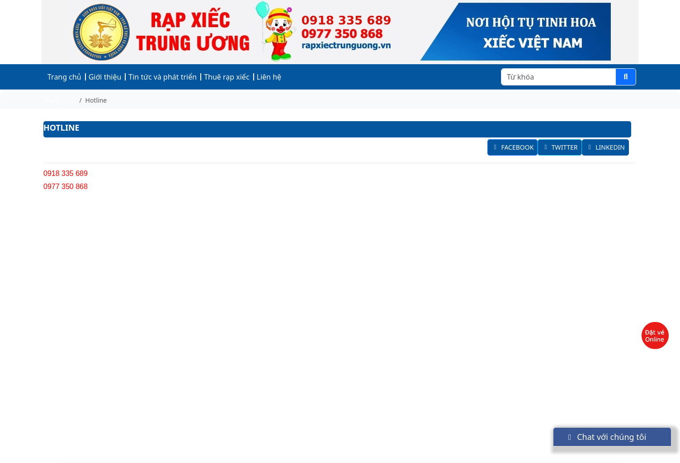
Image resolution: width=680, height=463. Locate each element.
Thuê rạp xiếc (226, 77)
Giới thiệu (105, 77)
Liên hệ (269, 77)
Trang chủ (64, 77)
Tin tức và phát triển (162, 77)
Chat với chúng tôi (605, 436)
